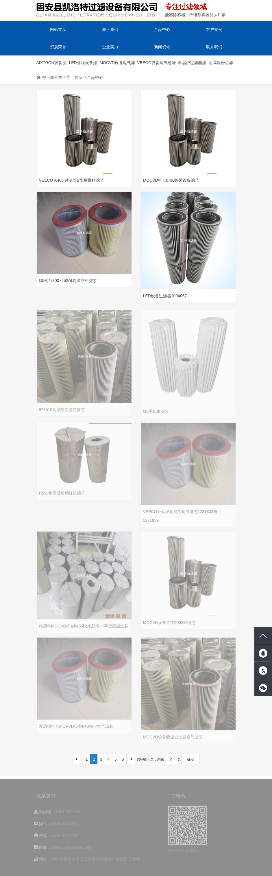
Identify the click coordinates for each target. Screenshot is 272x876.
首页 (78, 77)
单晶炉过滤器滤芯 (192, 65)
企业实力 (110, 46)
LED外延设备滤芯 (83, 65)
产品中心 (162, 29)
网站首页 (58, 29)
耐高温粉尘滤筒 (221, 65)
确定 (190, 759)
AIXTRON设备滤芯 (51, 65)
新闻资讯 (162, 46)
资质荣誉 (58, 46)
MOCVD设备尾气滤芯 (117, 65)
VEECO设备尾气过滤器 (156, 65)
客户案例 (214, 29)
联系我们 (214, 46)
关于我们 (110, 29)
